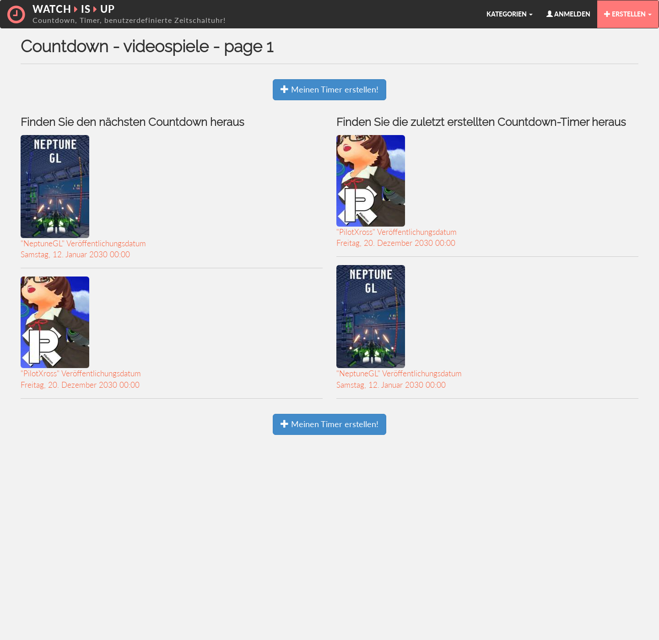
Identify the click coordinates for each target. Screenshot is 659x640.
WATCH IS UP (129, 13)
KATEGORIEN (509, 14)
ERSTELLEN (628, 14)
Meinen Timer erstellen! (329, 89)
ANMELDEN (568, 14)
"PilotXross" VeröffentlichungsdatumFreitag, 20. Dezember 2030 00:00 (81, 333)
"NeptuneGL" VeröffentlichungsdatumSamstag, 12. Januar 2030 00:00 (83, 197)
